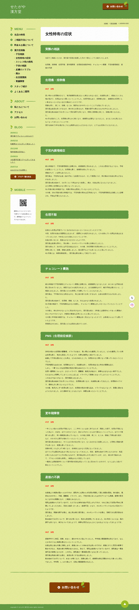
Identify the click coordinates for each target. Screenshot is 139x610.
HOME (106, 23)
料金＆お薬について (23, 45)
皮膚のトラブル (23, 69)
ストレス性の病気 (24, 62)
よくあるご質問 (21, 91)
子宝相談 (20, 54)
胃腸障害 (20, 81)
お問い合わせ (20, 117)
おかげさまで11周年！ (18, 170)
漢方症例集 (113, 23)
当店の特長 (19, 35)
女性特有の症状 (23, 58)
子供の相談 (21, 66)
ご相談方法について (23, 40)
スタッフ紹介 (20, 86)
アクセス (18, 112)
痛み (18, 73)
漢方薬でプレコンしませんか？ (22, 136)
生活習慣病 (21, 77)
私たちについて (21, 107)
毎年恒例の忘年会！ (17, 152)
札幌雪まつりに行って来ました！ (22, 144)
